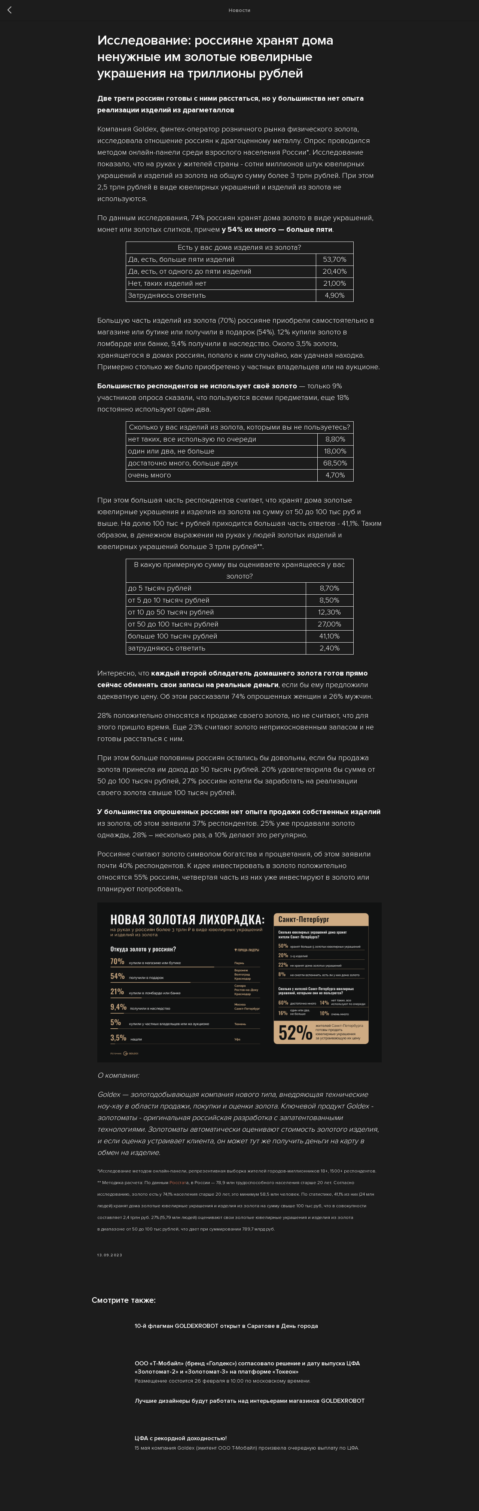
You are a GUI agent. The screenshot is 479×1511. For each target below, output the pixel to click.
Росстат (178, 1186)
